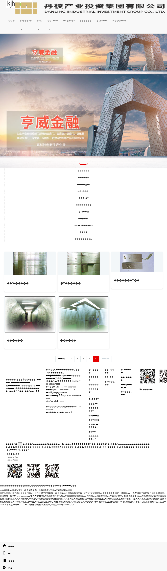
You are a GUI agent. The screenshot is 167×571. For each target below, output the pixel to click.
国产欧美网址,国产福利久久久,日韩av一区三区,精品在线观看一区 (28, 493)
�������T (83, 205)
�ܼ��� (83, 232)
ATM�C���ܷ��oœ (83, 225)
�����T (83, 178)
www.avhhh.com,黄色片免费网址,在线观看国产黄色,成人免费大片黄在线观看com (51, 496)
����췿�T (83, 184)
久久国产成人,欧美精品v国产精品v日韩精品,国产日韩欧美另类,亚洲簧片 (95, 499)
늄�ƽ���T (83, 191)
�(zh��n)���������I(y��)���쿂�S (84, 444)
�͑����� (86, 21)
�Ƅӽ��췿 (83, 212)
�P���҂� (26, 21)
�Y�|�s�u (69, 21)
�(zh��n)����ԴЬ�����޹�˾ (132, 447)
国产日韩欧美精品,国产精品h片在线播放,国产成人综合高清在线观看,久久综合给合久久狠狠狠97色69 (54, 502)
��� (7, 546)
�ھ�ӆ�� (101, 21)
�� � (11, 21)
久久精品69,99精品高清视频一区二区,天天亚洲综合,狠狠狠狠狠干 (86, 493)
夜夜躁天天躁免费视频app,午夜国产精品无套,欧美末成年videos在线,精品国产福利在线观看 (126, 496)
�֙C (5, 553)
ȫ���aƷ (83, 164)
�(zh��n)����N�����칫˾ (58, 447)
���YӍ (52, 21)
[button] (25, 29)
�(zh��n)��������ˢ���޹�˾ (23, 447)
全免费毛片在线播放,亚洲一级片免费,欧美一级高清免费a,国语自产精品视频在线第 (36, 490)
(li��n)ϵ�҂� (119, 21)
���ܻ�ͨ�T (83, 218)
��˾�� (110, 377)
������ (84, 171)
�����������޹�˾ (149, 447)
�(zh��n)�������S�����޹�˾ (42, 444)
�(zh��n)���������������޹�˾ (129, 444)
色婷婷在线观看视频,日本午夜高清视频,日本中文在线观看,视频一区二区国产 (132, 502)
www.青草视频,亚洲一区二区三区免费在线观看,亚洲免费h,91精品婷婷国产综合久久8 (37, 504)
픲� (6, 568)
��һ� (61, 358)
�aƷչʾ (39, 21)
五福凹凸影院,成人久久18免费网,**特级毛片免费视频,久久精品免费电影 (31, 499)
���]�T (83, 198)
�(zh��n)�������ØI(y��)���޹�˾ (95, 447)
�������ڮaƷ (83, 239)
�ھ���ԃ (12, 450)
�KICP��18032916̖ (62, 412)
